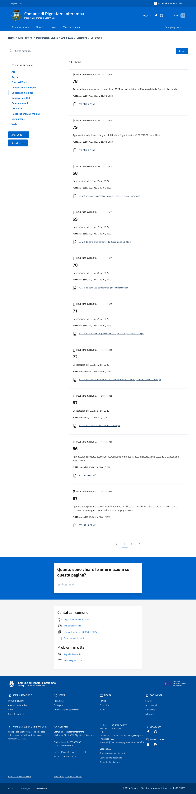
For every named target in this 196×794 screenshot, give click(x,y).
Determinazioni (20, 103)
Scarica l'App (154, 739)
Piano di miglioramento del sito (68, 776)
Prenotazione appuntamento (113, 753)
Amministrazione (20, 695)
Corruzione (150, 709)
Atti (13, 72)
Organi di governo (16, 700)
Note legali (25, 788)
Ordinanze (17, 108)
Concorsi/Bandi (20, 82)
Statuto (148, 700)
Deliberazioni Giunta (47, 38)
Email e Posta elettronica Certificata (70, 752)
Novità (105, 695)
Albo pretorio (151, 714)
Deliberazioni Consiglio (24, 87)
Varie (14, 124)
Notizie (103, 700)
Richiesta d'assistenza (110, 762)
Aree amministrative (17, 705)
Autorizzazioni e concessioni (66, 709)
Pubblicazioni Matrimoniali (26, 114)
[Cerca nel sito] (182, 15)
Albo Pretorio (25, 38)
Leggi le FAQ (105, 748)
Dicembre (82, 38)
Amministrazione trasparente (27, 726)
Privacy (11, 788)
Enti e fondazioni (16, 714)
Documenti (153, 695)
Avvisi (15, 77)
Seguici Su (153, 726)
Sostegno (58, 705)
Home (11, 38)
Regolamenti (18, 119)
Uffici (10, 709)
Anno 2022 (67, 38)
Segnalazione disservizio (111, 757)
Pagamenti (59, 700)
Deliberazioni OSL (21, 98)
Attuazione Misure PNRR (19, 776)
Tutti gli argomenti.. (173, 27)
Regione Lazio (16, 3)
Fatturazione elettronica (65, 756)
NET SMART (180, 788)
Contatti (61, 726)
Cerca (181, 51)
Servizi (60, 695)
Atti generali (151, 705)
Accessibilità (41, 788)
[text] (152, 15)
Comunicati (105, 705)
